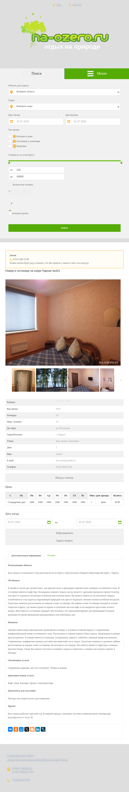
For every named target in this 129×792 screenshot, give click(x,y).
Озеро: (11, 100)
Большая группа (20, 213)
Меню (97, 73)
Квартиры (21, 146)
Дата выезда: (72, 115)
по (56, 522)
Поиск (32, 73)
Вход (56, 5)
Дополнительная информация (26, 555)
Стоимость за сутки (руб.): (21, 154)
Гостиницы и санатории (28, 141)
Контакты (75, 4)
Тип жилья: (14, 129)
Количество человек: (23, 184)
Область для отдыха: (18, 85)
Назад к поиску (64, 477)
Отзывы (51, 555)
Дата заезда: (14, 115)
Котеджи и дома (25, 136)
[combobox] (67, 92)
